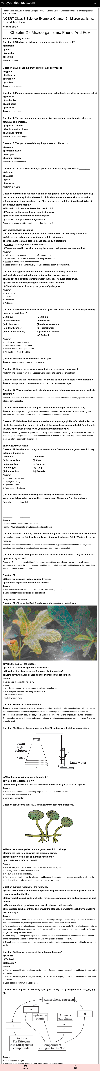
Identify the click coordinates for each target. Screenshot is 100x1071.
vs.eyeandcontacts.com (18, 2)
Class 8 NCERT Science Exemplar (24, 11)
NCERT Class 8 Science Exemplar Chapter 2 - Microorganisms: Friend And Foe (48, 20)
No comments (10, 27)
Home (5, 11)
